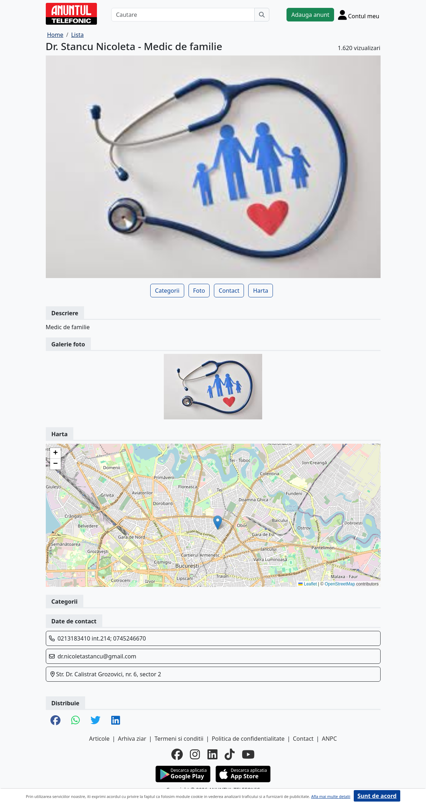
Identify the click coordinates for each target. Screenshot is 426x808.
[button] (217, 522)
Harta (260, 291)
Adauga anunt (310, 15)
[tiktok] (230, 754)
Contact (229, 291)
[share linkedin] (115, 721)
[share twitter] (95, 721)
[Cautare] (183, 14)
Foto (199, 291)
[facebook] (177, 754)
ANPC (329, 739)
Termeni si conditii (179, 739)
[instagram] (195, 754)
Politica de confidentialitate (248, 739)
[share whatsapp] (75, 721)
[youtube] (248, 754)
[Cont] (359, 14)
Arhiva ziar (132, 739)
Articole (99, 739)
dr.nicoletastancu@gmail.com (97, 656)
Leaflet (307, 583)
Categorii (167, 291)
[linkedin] (212, 754)
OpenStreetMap (340, 583)
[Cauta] (261, 14)
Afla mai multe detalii (330, 796)
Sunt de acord (376, 796)
